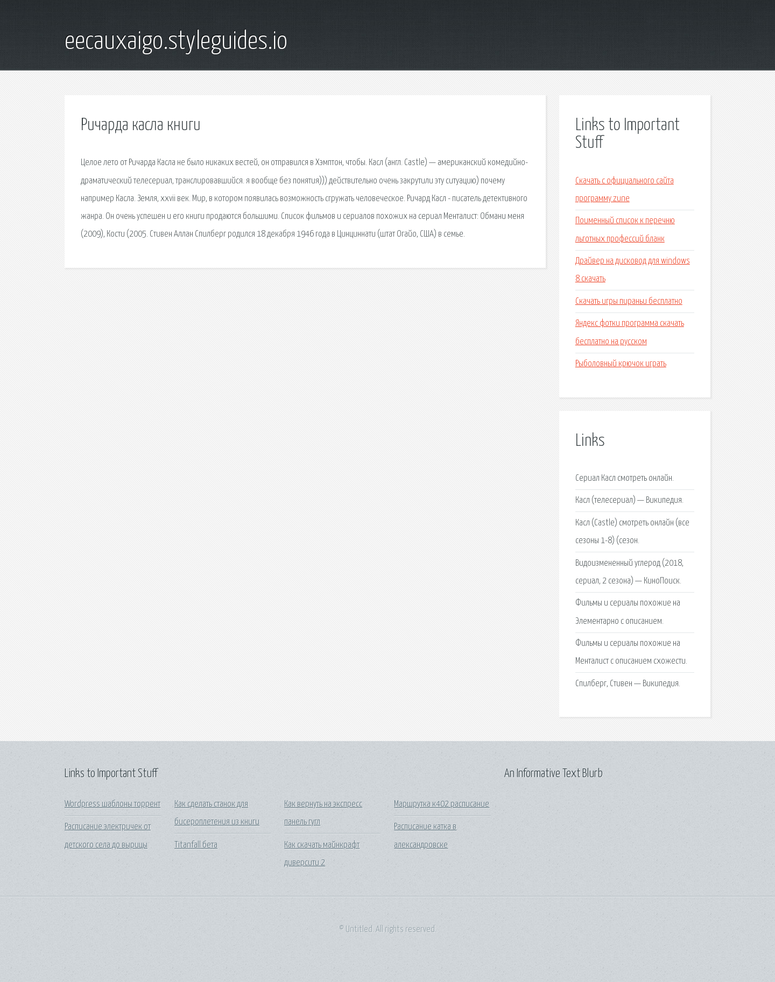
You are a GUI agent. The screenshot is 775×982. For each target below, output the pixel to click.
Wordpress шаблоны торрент (112, 804)
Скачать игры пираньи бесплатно (628, 301)
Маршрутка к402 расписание (441, 804)
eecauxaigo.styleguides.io (176, 42)
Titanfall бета (195, 845)
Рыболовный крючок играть (620, 363)
